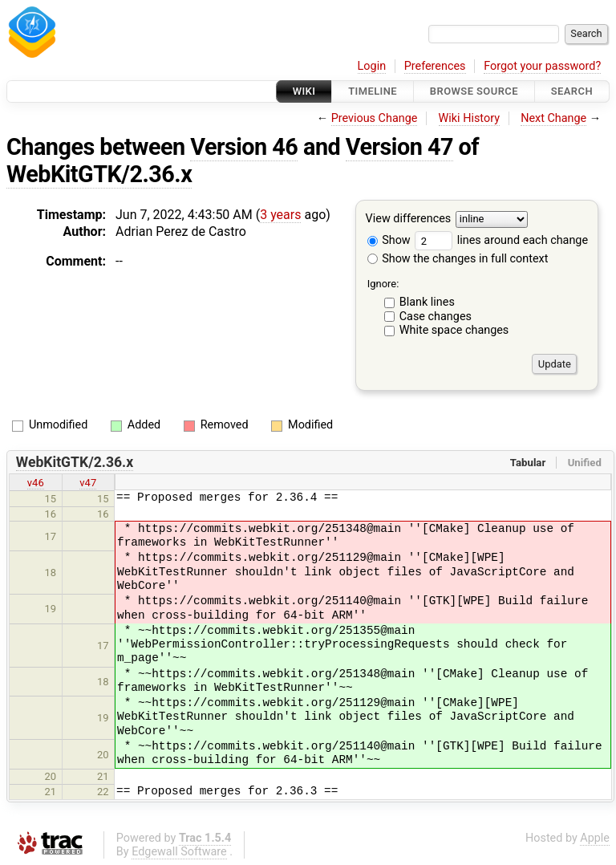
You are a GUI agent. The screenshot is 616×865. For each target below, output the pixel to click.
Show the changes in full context (458, 259)
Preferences (435, 66)
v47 (87, 483)
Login (372, 66)
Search (572, 91)
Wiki (304, 91)
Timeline (372, 91)
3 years (280, 214)
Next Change (553, 118)
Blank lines (427, 302)
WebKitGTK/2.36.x (99, 174)
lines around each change (501, 240)
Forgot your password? (542, 66)
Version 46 (244, 146)
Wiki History (469, 118)
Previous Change (374, 118)
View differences (409, 219)
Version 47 (399, 146)
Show (389, 240)
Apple (595, 838)
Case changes (435, 316)
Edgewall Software (179, 852)
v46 (35, 483)
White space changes (454, 330)
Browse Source (474, 91)
